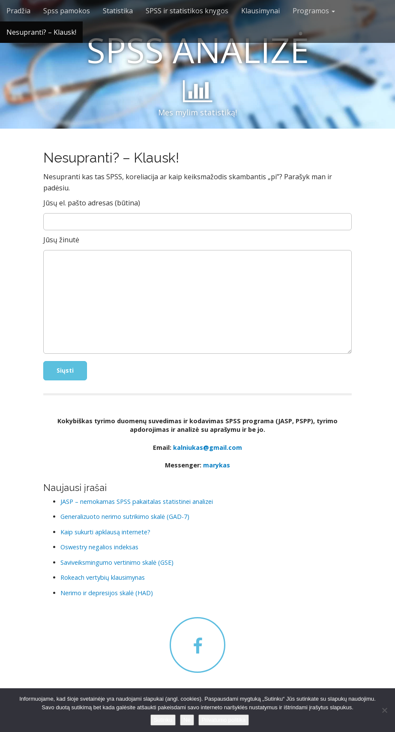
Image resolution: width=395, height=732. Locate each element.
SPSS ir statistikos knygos (187, 10)
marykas (216, 465)
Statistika (118, 10)
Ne (187, 720)
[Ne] (384, 710)
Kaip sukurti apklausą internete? (105, 532)
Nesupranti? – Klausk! (41, 32)
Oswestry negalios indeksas (99, 547)
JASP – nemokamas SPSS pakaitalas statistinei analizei (136, 501)
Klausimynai (260, 10)
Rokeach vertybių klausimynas (102, 577)
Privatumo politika (224, 720)
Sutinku (163, 720)
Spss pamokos (66, 10)
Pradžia (18, 10)
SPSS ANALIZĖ (198, 49)
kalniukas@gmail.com (207, 447)
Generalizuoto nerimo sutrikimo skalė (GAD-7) (124, 516)
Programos (314, 10)
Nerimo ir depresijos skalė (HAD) (106, 593)
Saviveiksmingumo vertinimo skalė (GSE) (117, 562)
